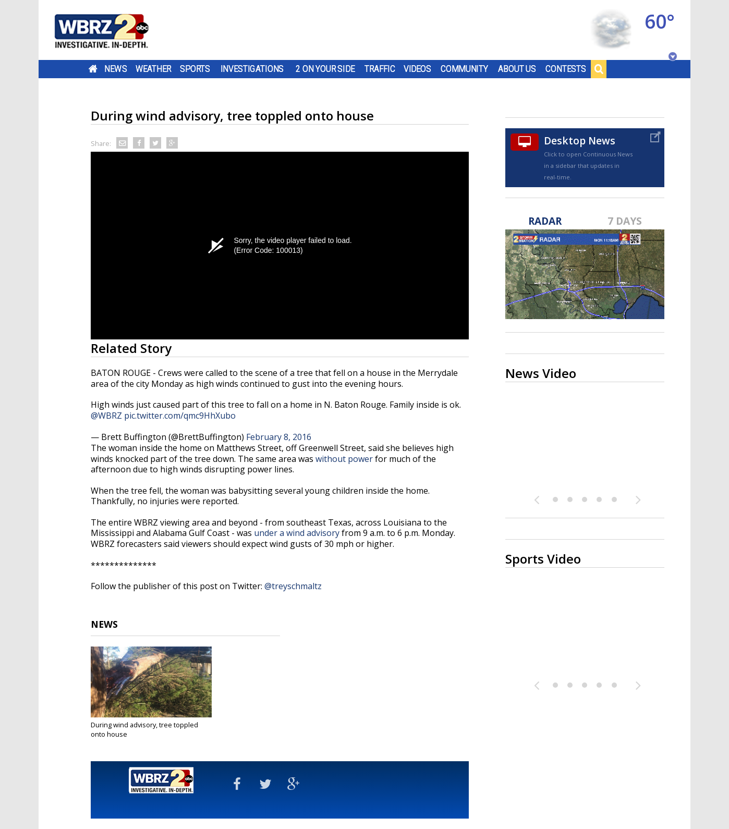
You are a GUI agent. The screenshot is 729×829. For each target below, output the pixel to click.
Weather (153, 69)
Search (598, 69)
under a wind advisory (296, 533)
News (115, 69)
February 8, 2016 (278, 437)
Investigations (252, 69)
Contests (565, 69)
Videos (417, 69)
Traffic (379, 69)
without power (344, 459)
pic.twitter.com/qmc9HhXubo (180, 415)
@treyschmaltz (293, 586)
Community (464, 69)
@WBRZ (106, 415)
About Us (517, 69)
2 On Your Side (325, 69)
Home (93, 69)
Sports (195, 69)
